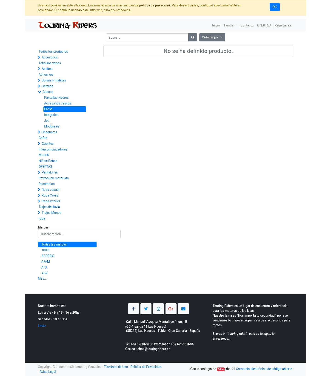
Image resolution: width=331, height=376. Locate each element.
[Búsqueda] (192, 37)
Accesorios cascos (57, 103)
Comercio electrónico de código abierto (264, 369)
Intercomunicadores (53, 149)
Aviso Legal (48, 371)
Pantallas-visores (56, 97)
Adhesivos (46, 74)
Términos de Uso (116, 367)
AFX (44, 267)
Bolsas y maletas (54, 80)
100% (45, 250)
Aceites (47, 69)
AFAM (45, 261)
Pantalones (50, 172)
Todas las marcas (54, 244)
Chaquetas (49, 132)
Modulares (51, 126)
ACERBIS (47, 256)
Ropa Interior (51, 201)
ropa (42, 218)
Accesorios (50, 57)
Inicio (42, 325)
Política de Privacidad (145, 367)
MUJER (44, 155)
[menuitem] (216, 25)
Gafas (43, 138)
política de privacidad (154, 5)
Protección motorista (54, 178)
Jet (46, 120)
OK (275, 7)
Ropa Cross (50, 195)
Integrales (51, 115)
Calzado (47, 86)
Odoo (221, 369)
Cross (48, 109)
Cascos (48, 92)
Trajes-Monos (51, 212)
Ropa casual (50, 189)
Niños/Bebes (48, 161)
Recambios (47, 184)
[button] (212, 37)
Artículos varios (50, 63)
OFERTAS (45, 166)
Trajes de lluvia (49, 207)
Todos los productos (53, 51)
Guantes (48, 143)
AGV (44, 273)
